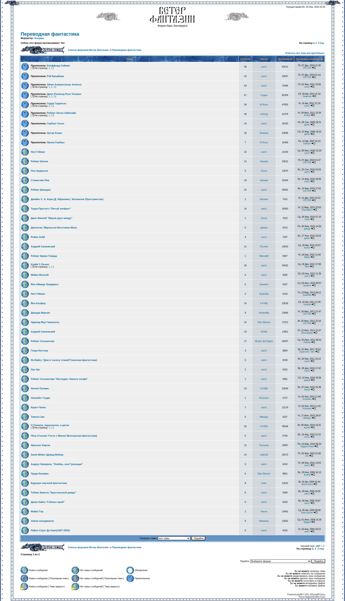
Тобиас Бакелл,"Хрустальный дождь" (53, 492)
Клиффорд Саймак (58, 65)
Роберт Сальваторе (42, 341)
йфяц (307, 257)
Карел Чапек (38, 407)
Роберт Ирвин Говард (44, 256)
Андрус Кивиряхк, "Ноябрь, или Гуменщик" (57, 464)
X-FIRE (264, 303)
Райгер (307, 342)
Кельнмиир (307, 333)
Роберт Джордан (41, 189)
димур (264, 227)
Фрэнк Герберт (56, 142)
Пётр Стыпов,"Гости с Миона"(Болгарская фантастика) (64, 435)
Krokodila (264, 312)
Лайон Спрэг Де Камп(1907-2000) (50, 530)
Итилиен (264, 398)
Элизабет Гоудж (40, 398)
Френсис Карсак (40, 445)
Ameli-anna (307, 484)
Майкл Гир (37, 511)
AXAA (264, 331)
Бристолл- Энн (307, 352)
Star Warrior (263, 322)
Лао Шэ (35, 369)
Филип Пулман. (40, 388)
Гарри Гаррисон (56, 103)
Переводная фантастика (50, 34)
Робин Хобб (38, 237)
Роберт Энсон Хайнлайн (61, 113)
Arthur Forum (320, 597)
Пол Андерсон (39, 170)
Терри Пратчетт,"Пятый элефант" (51, 208)
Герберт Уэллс (55, 123)
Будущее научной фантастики (49, 483)
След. (321, 43)
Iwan (263, 483)
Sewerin (264, 284)
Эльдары (39, 38)
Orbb (307, 219)
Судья (264, 95)
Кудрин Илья (307, 446)
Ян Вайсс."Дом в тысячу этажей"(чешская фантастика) (64, 360)
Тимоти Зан (37, 416)
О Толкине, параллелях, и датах (50, 425)
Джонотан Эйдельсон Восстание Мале (54, 227)
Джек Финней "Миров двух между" (51, 218)
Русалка (264, 445)
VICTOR (307, 68)
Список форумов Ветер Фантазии (88, 50)
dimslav (264, 199)
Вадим (307, 522)
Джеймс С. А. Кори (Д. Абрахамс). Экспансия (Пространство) (67, 199)
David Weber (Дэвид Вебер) (47, 454)
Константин (307, 512)
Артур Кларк (54, 133)
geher (307, 124)
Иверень (264, 521)
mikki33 (264, 454)
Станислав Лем (40, 180)
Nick (307, 266)
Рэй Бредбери (55, 76)
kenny (307, 247)
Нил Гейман (38, 152)
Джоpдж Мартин (40, 312)
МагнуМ (264, 256)
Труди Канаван (40, 473)
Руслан (264, 246)
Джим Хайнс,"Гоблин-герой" (48, 502)
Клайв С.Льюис (40, 264)
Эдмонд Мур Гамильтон (45, 322)
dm (307, 456)
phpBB (300, 594)
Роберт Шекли (39, 161)
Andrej (307, 115)
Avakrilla (263, 293)
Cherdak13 (307, 210)
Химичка (307, 96)
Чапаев (264, 161)
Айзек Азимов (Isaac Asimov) (64, 84)
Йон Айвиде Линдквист (45, 284)
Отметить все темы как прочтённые (304, 53)
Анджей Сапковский (43, 246)
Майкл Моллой (40, 275)
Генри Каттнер (39, 350)
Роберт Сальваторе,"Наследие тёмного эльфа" (59, 379)
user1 (264, 66)
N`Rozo (264, 104)
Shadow (264, 133)
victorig (264, 114)
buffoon (307, 143)
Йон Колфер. (38, 303)
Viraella (307, 304)
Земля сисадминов (42, 521)
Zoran (264, 170)
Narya (307, 389)
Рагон (264, 511)
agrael (307, 380)
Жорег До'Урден (264, 341)
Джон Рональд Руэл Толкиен (64, 94)
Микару (264, 416)
